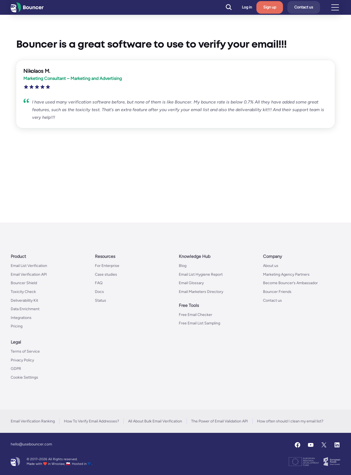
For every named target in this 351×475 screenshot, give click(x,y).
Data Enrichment (25, 309)
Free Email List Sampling (199, 323)
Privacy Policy (22, 360)
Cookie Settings (24, 377)
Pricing (16, 326)
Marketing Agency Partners (286, 274)
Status (100, 300)
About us (270, 265)
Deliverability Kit (24, 300)
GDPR (16, 368)
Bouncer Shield (24, 283)
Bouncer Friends (277, 291)
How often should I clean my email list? (290, 421)
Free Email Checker (195, 314)
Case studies (106, 274)
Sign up (269, 7)
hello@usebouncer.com (31, 444)
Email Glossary (191, 283)
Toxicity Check (23, 291)
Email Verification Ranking (33, 421)
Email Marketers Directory (201, 291)
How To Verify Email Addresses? (91, 421)
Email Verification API (29, 274)
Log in (247, 7)
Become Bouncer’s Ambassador (290, 283)
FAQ (99, 283)
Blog (182, 265)
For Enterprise (107, 265)
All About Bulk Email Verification (155, 421)
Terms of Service (25, 351)
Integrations (21, 317)
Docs (99, 291)
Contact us (303, 7)
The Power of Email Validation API (219, 421)
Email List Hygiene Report (201, 274)
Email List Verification (29, 265)
